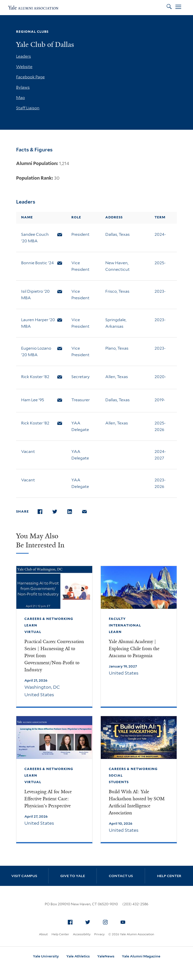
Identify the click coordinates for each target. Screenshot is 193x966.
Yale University (46, 956)
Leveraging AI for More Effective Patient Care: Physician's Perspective (48, 799)
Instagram (107, 921)
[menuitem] (70, 922)
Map (20, 97)
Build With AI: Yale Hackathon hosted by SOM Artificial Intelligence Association (137, 802)
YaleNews (105, 956)
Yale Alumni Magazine (141, 956)
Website (24, 66)
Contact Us (121, 876)
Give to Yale (72, 876)
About (43, 934)
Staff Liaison (27, 108)
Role (76, 217)
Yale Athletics (78, 956)
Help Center (169, 876)
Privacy (99, 934)
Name (27, 217)
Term (160, 217)
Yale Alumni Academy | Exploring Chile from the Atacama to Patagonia (134, 649)
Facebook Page (30, 77)
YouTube (124, 921)
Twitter (89, 921)
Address (114, 217)
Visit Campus (24, 876)
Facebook (71, 921)
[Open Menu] (178, 7)
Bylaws (23, 87)
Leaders (23, 56)
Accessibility (81, 934)
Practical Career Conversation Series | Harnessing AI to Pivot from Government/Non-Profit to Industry (54, 656)
